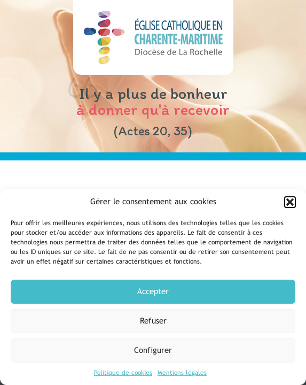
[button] (290, 202)
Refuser (153, 320)
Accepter (153, 291)
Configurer (153, 350)
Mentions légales (182, 372)
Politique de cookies (123, 372)
